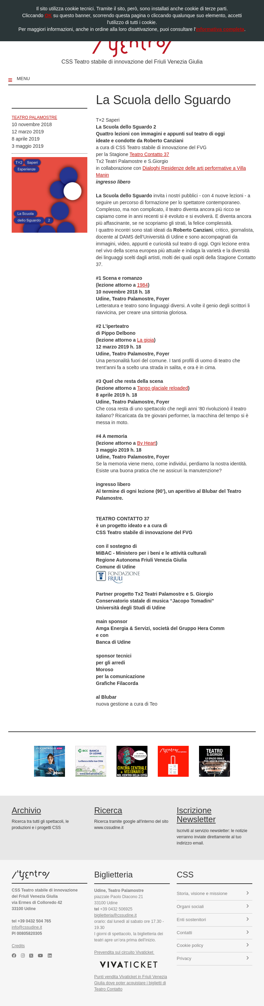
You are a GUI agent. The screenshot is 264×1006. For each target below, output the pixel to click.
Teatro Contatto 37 (149, 154)
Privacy (213, 958)
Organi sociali (213, 906)
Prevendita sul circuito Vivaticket (124, 952)
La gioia (145, 340)
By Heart (146, 443)
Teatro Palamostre (34, 117)
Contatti (213, 932)
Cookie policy (213, 945)
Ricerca (108, 810)
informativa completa (220, 29)
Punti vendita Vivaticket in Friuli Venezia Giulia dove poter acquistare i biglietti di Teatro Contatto (130, 983)
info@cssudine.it (27, 927)
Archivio (26, 810)
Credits (18, 945)
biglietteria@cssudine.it (115, 915)
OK (48, 15)
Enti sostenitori (213, 919)
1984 (142, 285)
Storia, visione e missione (213, 893)
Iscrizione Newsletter (196, 815)
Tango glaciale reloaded (162, 388)
